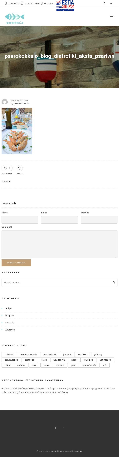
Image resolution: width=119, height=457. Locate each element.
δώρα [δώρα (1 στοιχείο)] (44, 360)
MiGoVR (79, 451)
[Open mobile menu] (113, 16)
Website (85, 212)
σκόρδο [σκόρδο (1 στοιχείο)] (21, 365)
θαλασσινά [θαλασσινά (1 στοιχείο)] (59, 360)
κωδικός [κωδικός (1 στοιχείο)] (88, 360)
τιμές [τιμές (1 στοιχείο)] (47, 365)
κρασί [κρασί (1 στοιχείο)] (74, 360)
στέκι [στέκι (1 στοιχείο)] (34, 365)
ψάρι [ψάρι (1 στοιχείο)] (73, 365)
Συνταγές (10, 329)
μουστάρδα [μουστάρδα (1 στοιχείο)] (105, 360)
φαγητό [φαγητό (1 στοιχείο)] (60, 365)
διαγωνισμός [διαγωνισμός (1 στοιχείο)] (11, 360)
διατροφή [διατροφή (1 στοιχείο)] (30, 360)
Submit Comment (16, 263)
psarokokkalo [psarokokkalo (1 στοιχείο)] (50, 354)
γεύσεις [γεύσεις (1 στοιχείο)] (98, 354)
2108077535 (14, 3)
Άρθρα (8, 308)
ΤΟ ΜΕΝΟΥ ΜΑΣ (32, 3)
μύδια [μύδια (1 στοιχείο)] (8, 365)
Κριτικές (9, 322)
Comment (7, 227)
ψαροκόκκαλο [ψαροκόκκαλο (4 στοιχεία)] (89, 365)
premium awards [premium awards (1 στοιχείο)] (28, 354)
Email (44, 212)
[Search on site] (59, 282)
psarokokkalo (20, 103)
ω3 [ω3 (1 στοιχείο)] (104, 365)
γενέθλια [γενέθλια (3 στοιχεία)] (82, 354)
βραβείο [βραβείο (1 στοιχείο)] (67, 354)
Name (5, 212)
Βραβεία (9, 315)
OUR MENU (49, 3)
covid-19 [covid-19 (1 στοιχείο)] (9, 354)
